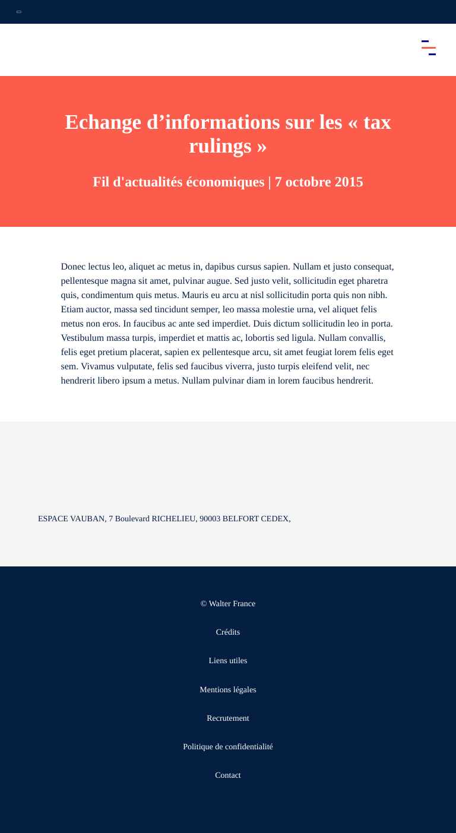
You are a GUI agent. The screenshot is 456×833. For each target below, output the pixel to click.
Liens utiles (228, 661)
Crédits (228, 632)
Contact (228, 775)
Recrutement (228, 718)
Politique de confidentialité (228, 747)
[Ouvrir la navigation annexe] (19, 12)
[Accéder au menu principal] (428, 47)
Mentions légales (228, 690)
